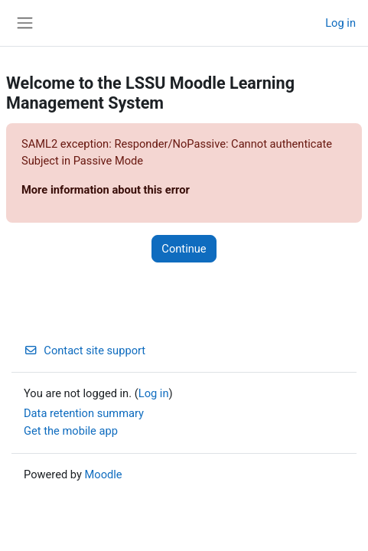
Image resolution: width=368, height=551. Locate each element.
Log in (340, 23)
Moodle (103, 474)
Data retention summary (84, 413)
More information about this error (105, 190)
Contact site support (84, 350)
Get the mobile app (71, 431)
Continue (183, 249)
